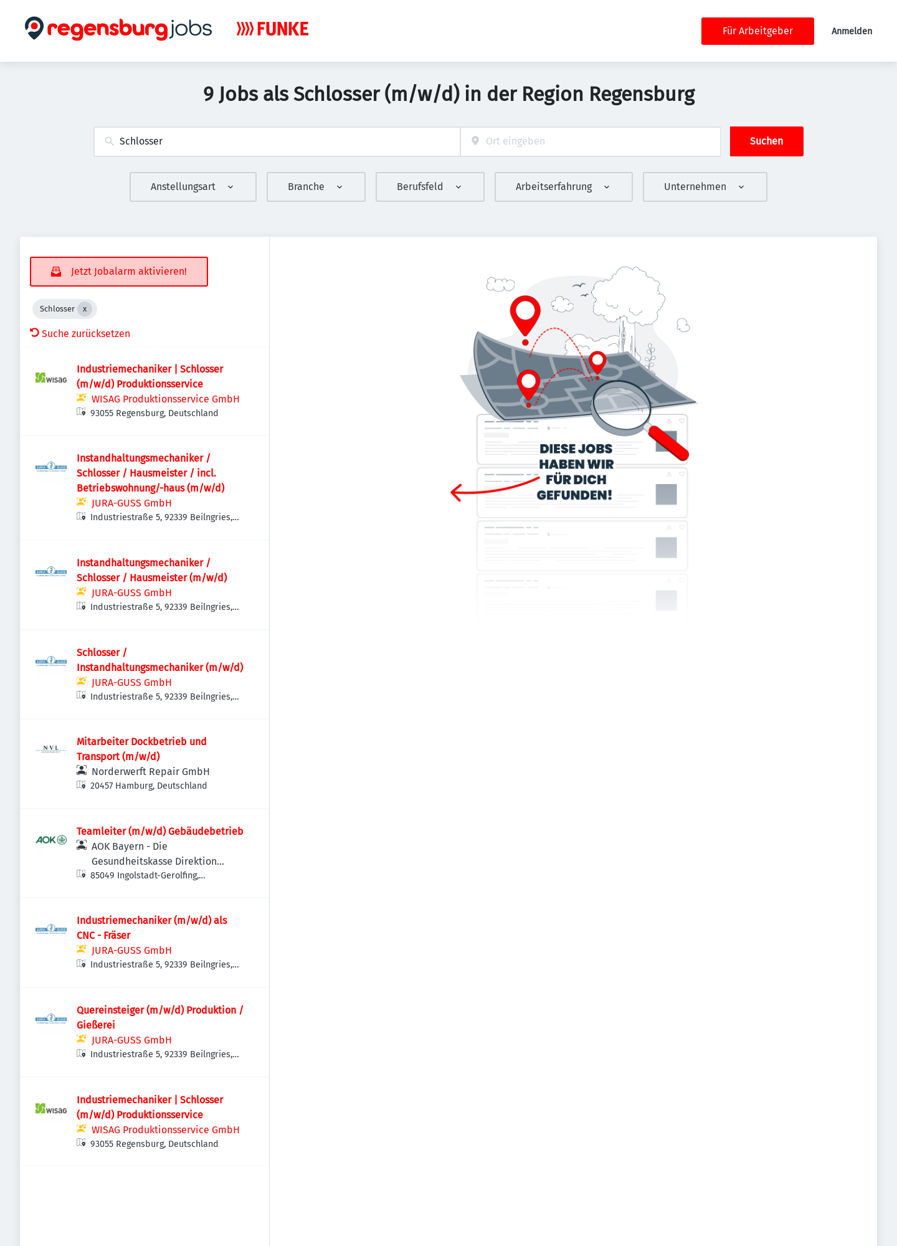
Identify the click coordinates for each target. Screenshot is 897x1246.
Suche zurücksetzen (80, 334)
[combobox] (276, 141)
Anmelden (852, 31)
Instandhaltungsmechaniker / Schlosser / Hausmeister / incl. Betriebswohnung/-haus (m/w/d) (150, 473)
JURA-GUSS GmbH (132, 503)
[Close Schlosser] (84, 309)
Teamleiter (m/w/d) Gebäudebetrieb (160, 831)
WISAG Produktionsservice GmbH (166, 399)
